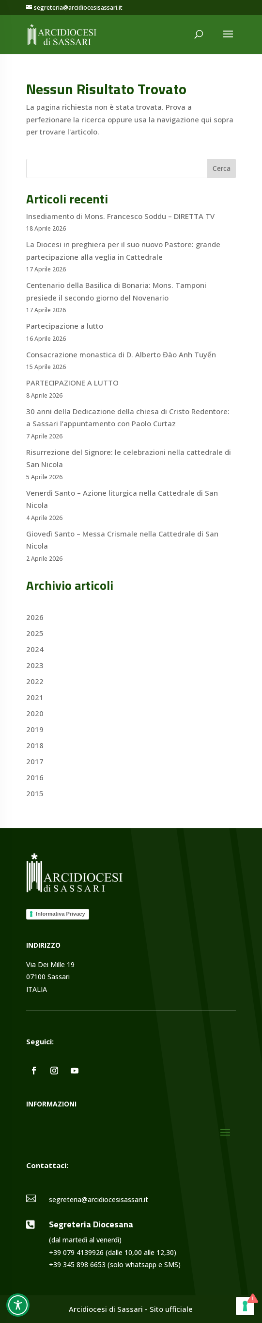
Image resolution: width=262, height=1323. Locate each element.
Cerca (222, 168)
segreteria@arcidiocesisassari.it (98, 1199)
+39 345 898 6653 (77, 1264)
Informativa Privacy (60, 914)
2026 (35, 617)
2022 (35, 681)
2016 (35, 777)
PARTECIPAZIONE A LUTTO (72, 382)
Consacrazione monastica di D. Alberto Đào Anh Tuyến (121, 354)
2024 (35, 649)
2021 (35, 697)
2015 (35, 793)
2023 (35, 665)
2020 (35, 713)
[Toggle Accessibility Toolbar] (18, 1305)
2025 (35, 633)
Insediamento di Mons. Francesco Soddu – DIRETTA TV (120, 216)
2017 (35, 761)
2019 (35, 729)
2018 (35, 745)
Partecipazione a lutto (64, 326)
